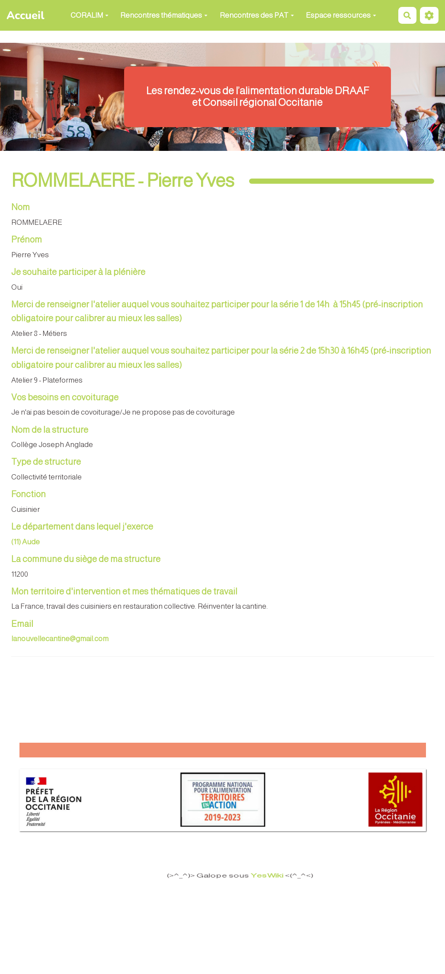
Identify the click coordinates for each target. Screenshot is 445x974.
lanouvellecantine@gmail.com (60, 639)
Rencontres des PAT (257, 15)
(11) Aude (25, 542)
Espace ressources (341, 15)
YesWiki (265, 875)
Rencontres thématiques (164, 15)
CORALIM (89, 15)
